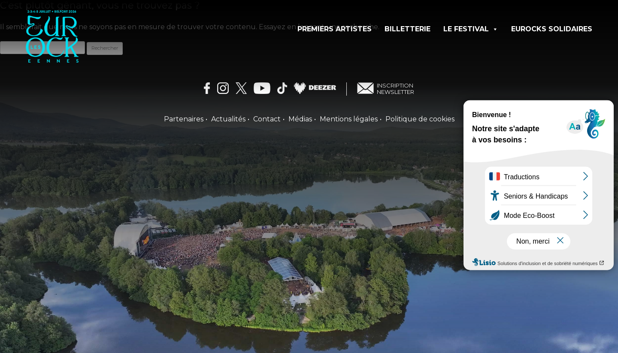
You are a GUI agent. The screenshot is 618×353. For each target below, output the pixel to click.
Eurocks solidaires (551, 29)
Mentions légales (349, 119)
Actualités (228, 119)
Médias (300, 119)
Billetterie (407, 29)
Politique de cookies (419, 119)
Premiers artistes (334, 29)
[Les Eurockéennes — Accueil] (86, 45)
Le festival (470, 29)
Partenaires (183, 119)
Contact (267, 119)
